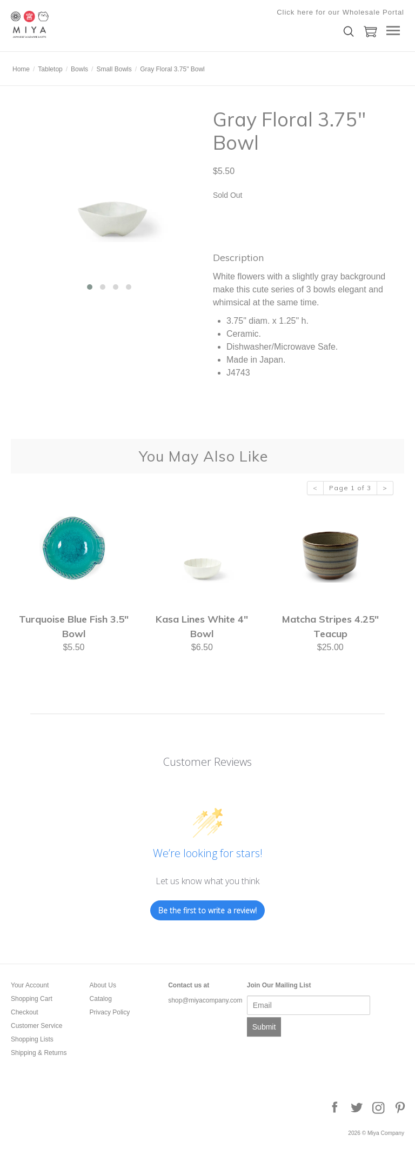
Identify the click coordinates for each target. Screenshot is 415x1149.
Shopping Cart (31, 999)
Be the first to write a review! (207, 910)
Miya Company (65, 24)
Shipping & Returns (38, 1053)
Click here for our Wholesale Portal (340, 12)
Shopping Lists (32, 1039)
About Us (103, 985)
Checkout (24, 1012)
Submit (264, 1027)
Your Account (30, 985)
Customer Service (36, 1026)
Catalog (101, 999)
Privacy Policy (110, 1012)
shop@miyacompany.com (205, 1000)
